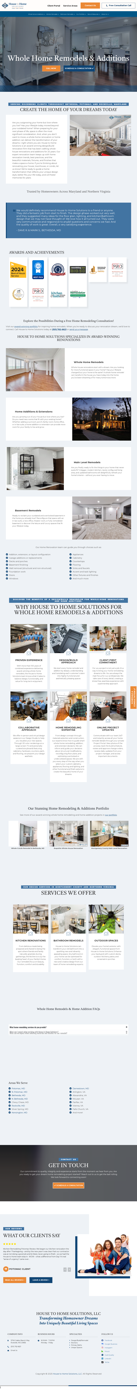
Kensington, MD (19, 1112)
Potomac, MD (18, 1088)
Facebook (108, 1340)
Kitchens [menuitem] (74, 1343)
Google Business (111, 1344)
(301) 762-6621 (59, 329)
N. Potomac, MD (19, 1092)
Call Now (51, 68)
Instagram (108, 1348)
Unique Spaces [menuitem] (76, 1347)
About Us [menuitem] (104, 14)
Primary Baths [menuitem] (76, 1345)
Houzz (107, 1351)
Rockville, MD (18, 1106)
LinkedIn (108, 1359)
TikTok (107, 1362)
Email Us (14, 1350)
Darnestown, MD (81, 1088)
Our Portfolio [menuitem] (80, 14)
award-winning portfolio (26, 326)
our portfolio (111, 815)
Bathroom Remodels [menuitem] (66, 14)
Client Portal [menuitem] (53, 6)
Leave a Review (41, 1280)
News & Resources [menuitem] (93, 14)
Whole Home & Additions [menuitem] (35, 14)
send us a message (78, 329)
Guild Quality (109, 1355)
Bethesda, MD (18, 1095)
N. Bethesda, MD (20, 1099)
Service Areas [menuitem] (70, 6)
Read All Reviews (14, 1280)
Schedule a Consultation (79, 68)
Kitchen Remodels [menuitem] (51, 14)
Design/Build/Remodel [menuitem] (79, 1340)
